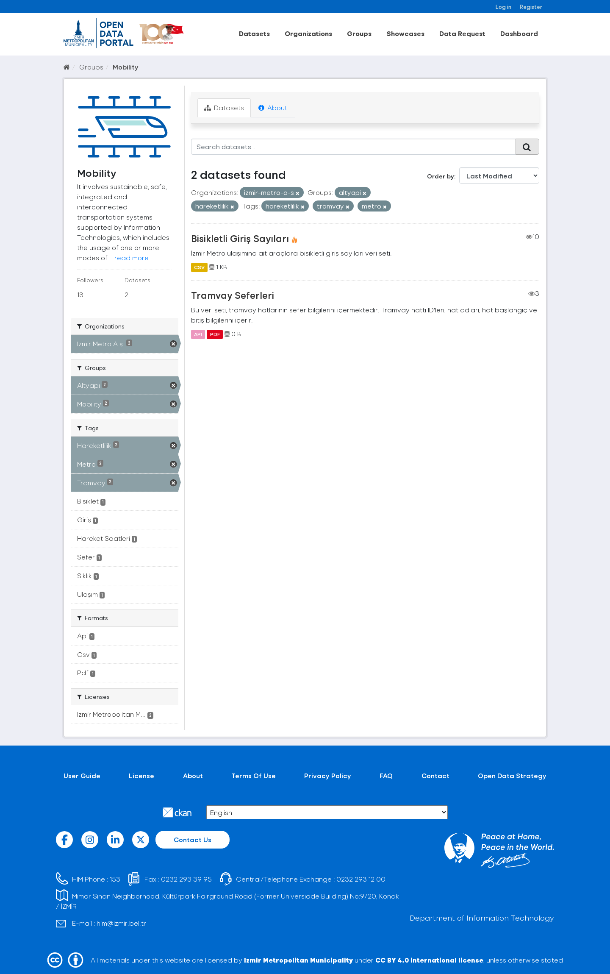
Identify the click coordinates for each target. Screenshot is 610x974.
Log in (503, 6)
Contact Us (192, 839)
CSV (199, 267)
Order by (440, 176)
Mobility (126, 66)
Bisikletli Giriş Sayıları (240, 238)
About (272, 107)
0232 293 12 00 (360, 878)
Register (531, 6)
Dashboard (519, 33)
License (141, 775)
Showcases (405, 33)
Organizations (308, 33)
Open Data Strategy (512, 775)
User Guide (82, 775)
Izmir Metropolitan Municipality (298, 959)
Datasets (254, 33)
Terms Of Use (253, 775)
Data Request (462, 33)
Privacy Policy (327, 775)
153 (115, 878)
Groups (359, 33)
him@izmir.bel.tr (121, 922)
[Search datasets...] (353, 147)
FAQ (386, 775)
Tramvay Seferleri (232, 295)
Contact (435, 775)
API (198, 334)
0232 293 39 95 (186, 878)
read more (131, 257)
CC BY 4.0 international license (429, 959)
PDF (215, 334)
